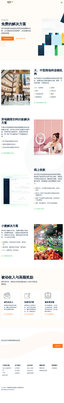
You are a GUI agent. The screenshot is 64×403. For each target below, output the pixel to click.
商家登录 (41, 368)
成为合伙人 (30, 370)
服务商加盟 (30, 373)
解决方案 (5, 375)
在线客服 (54, 368)
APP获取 (17, 368)
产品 (4, 372)
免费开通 (57, 346)
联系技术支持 (7, 38)
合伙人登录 (30, 368)
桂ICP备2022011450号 (7, 389)
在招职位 (17, 373)
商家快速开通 (43, 370)
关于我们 (17, 370)
